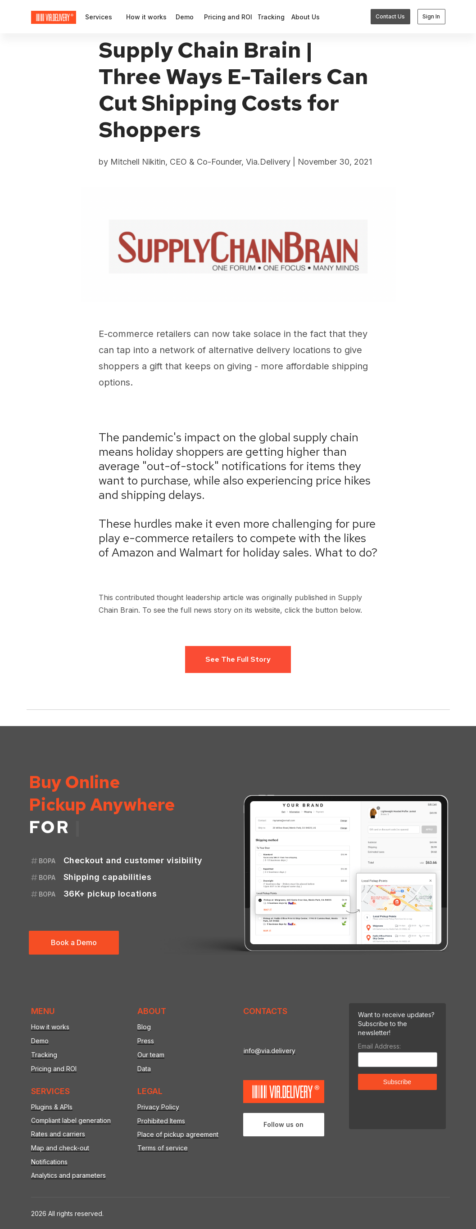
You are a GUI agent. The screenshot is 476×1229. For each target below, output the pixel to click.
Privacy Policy (158, 1107)
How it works (50, 1027)
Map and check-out (60, 1148)
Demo (40, 1041)
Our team (150, 1055)
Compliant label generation (71, 1120)
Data (144, 1068)
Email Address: (379, 1046)
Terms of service (162, 1148)
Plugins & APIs (52, 1107)
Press (145, 1041)
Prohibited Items (161, 1121)
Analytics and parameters (68, 1175)
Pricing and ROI (54, 1068)
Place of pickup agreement (177, 1134)
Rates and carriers (58, 1134)
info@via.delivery (269, 1050)
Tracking (44, 1055)
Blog (144, 1027)
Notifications (49, 1162)
